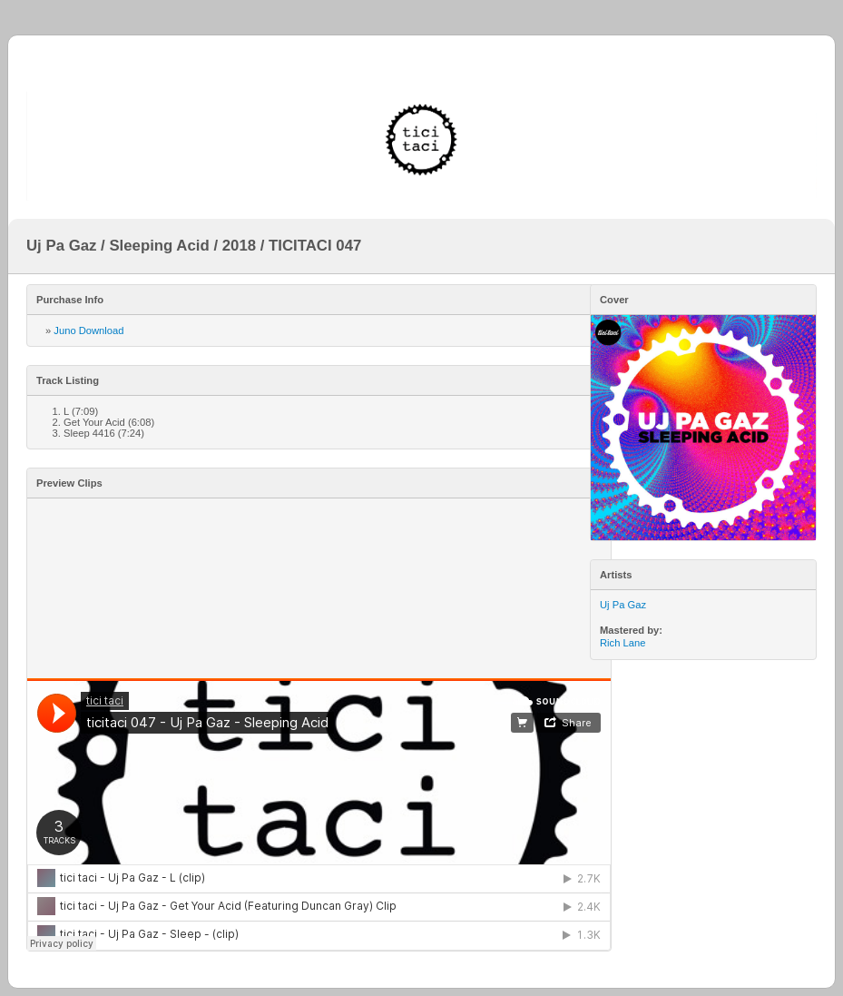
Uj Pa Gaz (623, 604)
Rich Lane (622, 642)
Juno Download (88, 330)
